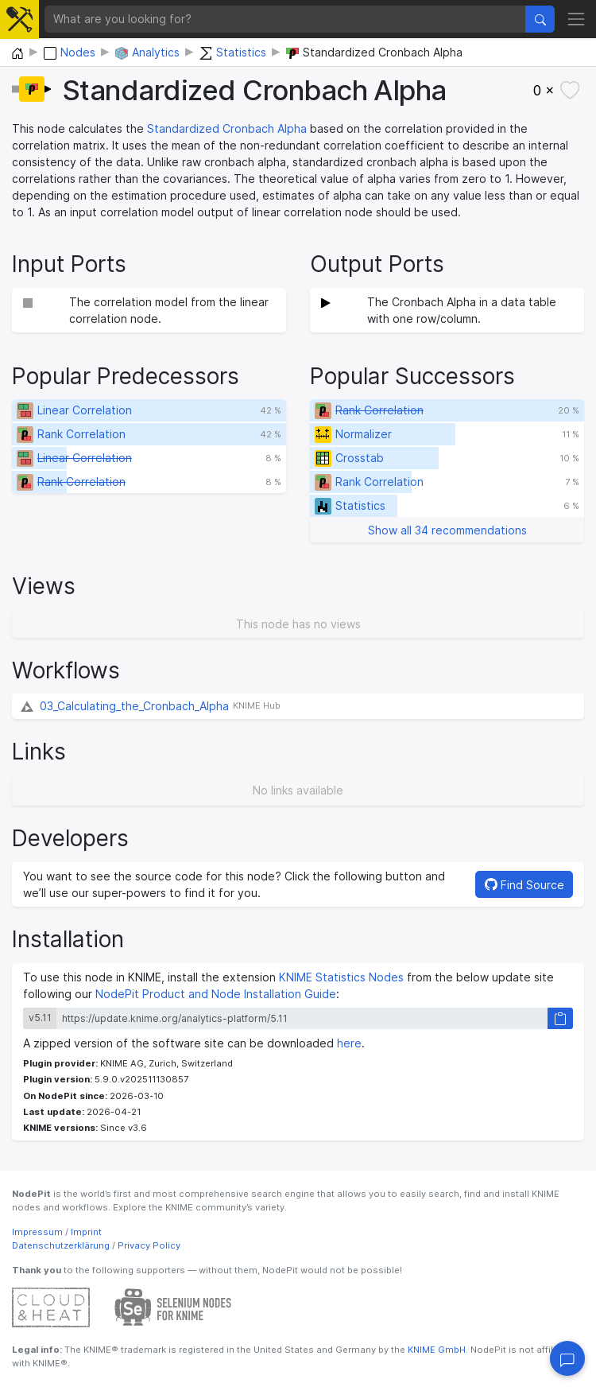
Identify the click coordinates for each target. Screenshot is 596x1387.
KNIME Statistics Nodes (341, 977)
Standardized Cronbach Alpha (227, 128)
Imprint (86, 1231)
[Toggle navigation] (576, 19)
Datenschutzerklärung (61, 1245)
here (349, 1043)
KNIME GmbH (435, 1349)
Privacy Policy (149, 1245)
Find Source (524, 885)
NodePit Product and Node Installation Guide (215, 993)
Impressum (37, 1231)
